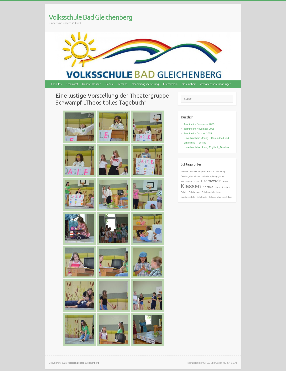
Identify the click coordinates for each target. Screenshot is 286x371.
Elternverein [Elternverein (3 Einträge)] (211, 181)
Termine (123, 84)
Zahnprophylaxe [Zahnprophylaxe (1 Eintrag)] (224, 197)
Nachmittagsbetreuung (145, 84)
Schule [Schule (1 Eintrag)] (184, 192)
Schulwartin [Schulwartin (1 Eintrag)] (202, 197)
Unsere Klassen (91, 84)
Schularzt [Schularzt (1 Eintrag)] (225, 187)
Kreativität (72, 84)
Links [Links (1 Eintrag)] (217, 187)
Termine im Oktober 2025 (198, 133)
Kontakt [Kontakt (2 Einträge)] (208, 187)
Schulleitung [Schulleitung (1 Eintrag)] (194, 192)
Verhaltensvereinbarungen (215, 84)
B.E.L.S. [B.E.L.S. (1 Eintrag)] (211, 171)
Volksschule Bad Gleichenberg (90, 17)
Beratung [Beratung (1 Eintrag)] (220, 171)
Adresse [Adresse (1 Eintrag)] (184, 171)
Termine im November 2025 (199, 128)
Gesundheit (189, 84)
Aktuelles (56, 84)
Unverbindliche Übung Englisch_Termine (206, 147)
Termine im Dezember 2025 (199, 124)
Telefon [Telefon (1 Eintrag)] (212, 197)
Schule (109, 84)
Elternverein (170, 84)
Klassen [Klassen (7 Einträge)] (191, 186)
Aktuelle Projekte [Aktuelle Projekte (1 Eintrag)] (197, 171)
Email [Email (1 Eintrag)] (225, 181)
